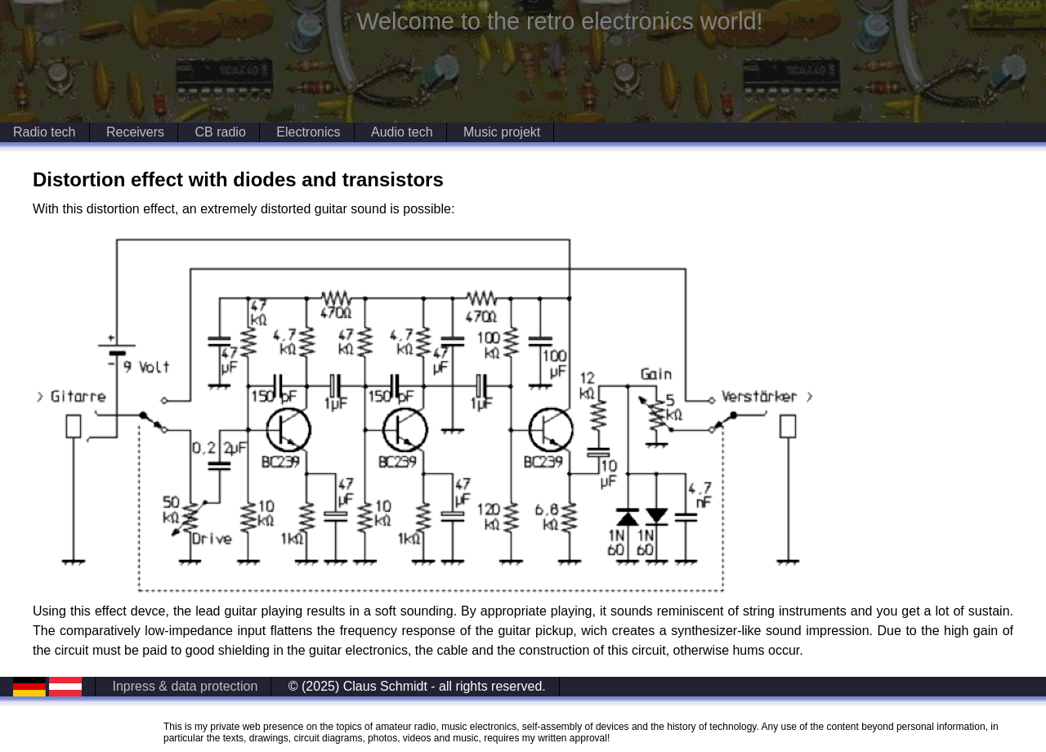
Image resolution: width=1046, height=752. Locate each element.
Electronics (308, 132)
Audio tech (402, 132)
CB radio (220, 132)
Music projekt (501, 132)
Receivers (135, 132)
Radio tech (44, 132)
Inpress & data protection (184, 686)
